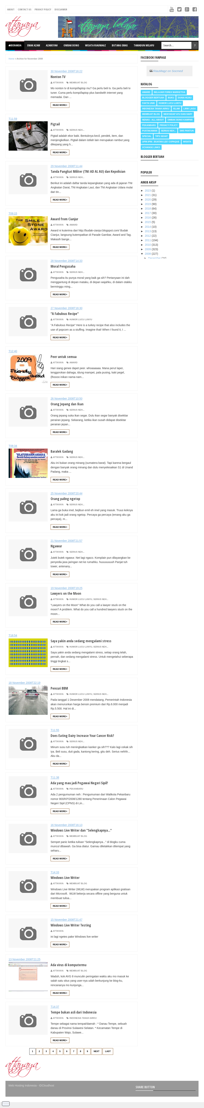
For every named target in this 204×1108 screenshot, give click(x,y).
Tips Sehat (161, 136)
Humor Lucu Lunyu (80, 325)
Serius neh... (76, 130)
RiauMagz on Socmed (168, 71)
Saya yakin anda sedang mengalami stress (87, 646)
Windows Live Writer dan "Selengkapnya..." (88, 836)
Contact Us (24, 9)
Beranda (14, 45)
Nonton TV (60, 76)
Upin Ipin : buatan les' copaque (160, 141)
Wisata (187, 141)
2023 (148, 190)
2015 (148, 222)
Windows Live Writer (68, 883)
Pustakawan (149, 131)
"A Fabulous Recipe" (68, 319)
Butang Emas (120, 45)
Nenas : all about (153, 120)
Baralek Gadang (64, 457)
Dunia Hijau (185, 97)
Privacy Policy (43, 9)
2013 (148, 231)
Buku (171, 97)
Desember (154, 258)
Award (73, 230)
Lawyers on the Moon (69, 599)
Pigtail (56, 124)
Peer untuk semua (66, 362)
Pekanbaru (76, 794)
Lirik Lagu (189, 108)
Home (11, 59)
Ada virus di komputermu (72, 970)
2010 (148, 244)
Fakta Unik (148, 103)
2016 (148, 217)
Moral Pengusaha (66, 272)
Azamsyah (52, 45)
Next (96, 1057)
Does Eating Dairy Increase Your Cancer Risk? (89, 741)
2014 (148, 226)
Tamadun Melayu (144, 45)
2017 (148, 213)
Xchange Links (151, 147)
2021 (148, 195)
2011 (148, 240)
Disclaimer (61, 9)
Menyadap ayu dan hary (178, 114)
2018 (148, 208)
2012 (148, 235)
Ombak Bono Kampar (179, 120)
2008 (148, 253)
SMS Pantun (187, 131)
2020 (148, 199)
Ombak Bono (71, 45)
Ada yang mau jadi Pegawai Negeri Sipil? (85, 788)
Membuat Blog (78, 82)
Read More (60, 105)
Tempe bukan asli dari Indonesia (78, 1018)
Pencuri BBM (61, 694)
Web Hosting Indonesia (22, 1091)
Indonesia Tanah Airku (83, 1024)
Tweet (5, 1103)
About (10, 9)
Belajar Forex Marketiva (169, 92)
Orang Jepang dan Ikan (70, 409)
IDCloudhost (46, 1091)
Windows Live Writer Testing (75, 931)
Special (147, 136)
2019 (148, 204)
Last (108, 1057)
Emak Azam (33, 45)
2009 (148, 249)
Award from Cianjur (67, 224)
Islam (176, 108)
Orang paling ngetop (68, 504)
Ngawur (57, 551)
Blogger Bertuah (153, 97)
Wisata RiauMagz (95, 45)
